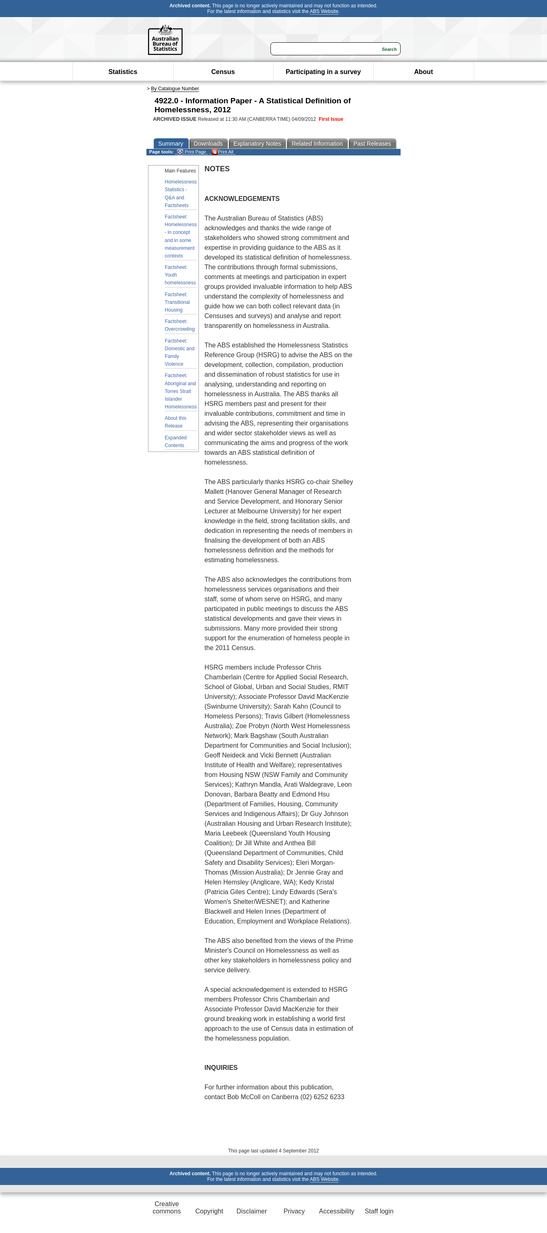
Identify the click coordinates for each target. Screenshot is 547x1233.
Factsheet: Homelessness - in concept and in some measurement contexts (181, 236)
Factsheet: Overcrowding (180, 325)
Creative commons (167, 1207)
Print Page (191, 152)
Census (223, 71)
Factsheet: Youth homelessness (180, 275)
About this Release (175, 422)
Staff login (379, 1211)
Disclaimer (252, 1211)
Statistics (122, 71)
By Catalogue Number (175, 89)
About (423, 71)
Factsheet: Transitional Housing (177, 302)
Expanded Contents (176, 441)
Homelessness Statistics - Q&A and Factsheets (181, 193)
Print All (222, 152)
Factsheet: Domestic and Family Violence (179, 352)
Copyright (209, 1211)
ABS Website (324, 11)
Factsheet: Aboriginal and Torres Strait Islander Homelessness (181, 391)
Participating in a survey (323, 71)
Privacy (294, 1211)
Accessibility (336, 1211)
